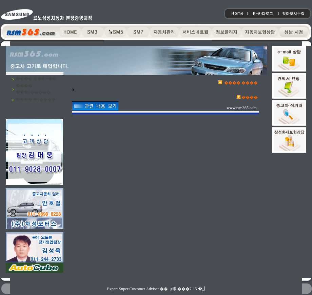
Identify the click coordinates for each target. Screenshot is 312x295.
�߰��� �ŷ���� (36, 99)
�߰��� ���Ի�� (36, 79)
